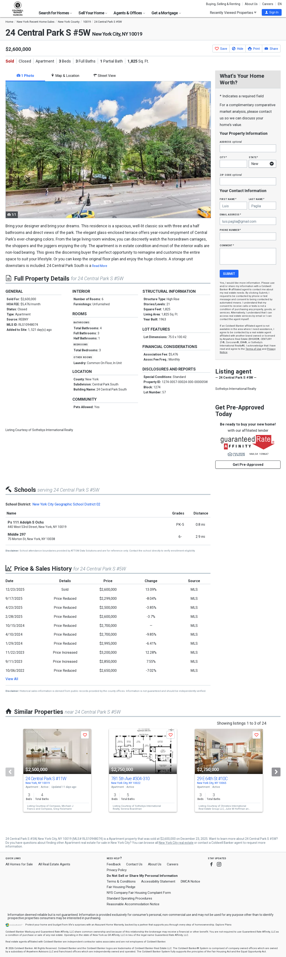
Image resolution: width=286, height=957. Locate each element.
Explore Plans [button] (223, 924)
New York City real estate (176, 842)
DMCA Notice (190, 881)
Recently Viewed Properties (233, 13)
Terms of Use (253, 349)
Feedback (114, 864)
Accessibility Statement (158, 881)
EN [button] (280, 4)
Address (231, 141)
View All (12, 679)
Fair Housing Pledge (121, 887)
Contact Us (134, 864)
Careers (267, 4)
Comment (227, 245)
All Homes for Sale (19, 864)
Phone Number (230, 229)
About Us (251, 4)
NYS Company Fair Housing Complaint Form (139, 893)
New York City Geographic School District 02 (66, 504)
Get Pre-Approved (248, 465)
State (253, 157)
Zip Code (231, 174)
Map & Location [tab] (65, 76)
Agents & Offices (129, 13)
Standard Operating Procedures (129, 898)
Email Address (230, 214)
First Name (228, 199)
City (223, 157)
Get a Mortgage (166, 13)
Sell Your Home (92, 13)
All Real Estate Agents (54, 864)
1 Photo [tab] (25, 76)
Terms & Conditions (121, 881)
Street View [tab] (104, 76)
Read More (99, 266)
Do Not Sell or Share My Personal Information (142, 876)
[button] (272, 12)
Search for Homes (55, 13)
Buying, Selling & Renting (223, 4)
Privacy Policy (117, 870)
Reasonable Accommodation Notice (133, 904)
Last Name (256, 199)
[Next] (276, 772)
